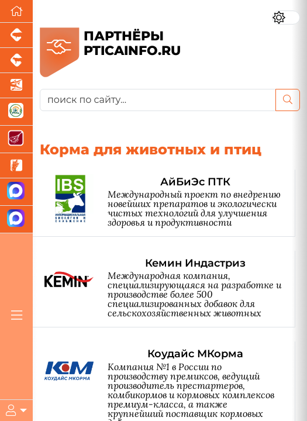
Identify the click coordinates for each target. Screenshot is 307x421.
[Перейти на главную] (16, 11)
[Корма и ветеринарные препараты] (16, 112)
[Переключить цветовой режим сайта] (286, 18)
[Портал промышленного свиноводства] (16, 35)
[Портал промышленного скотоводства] (16, 60)
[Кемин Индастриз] (170, 289)
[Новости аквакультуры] (16, 85)
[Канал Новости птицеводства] (16, 192)
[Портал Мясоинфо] (16, 139)
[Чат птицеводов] (16, 219)
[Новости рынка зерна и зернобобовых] (16, 165)
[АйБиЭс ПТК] (170, 203)
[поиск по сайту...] (158, 100)
